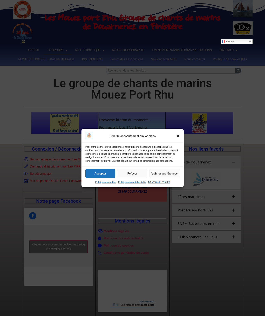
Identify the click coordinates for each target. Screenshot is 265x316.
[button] (178, 136)
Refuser (132, 173)
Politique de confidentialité (132, 182)
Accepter (100, 173)
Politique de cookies (105, 182)
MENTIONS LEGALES (159, 182)
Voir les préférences (164, 173)
